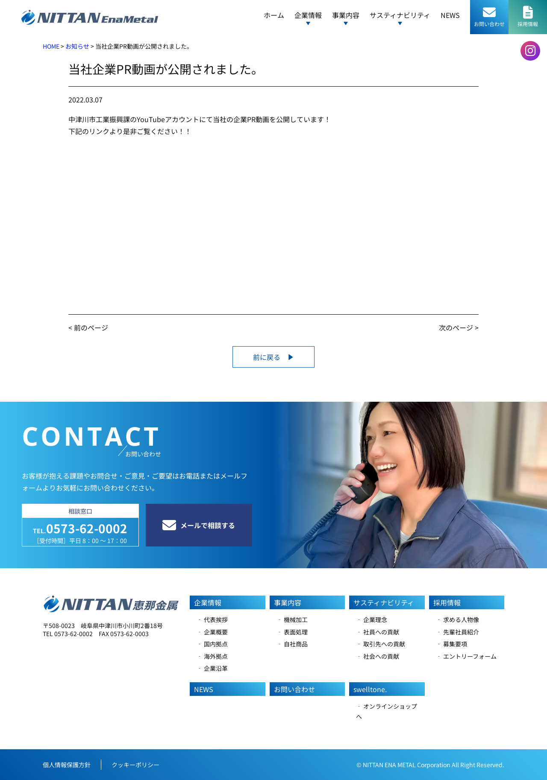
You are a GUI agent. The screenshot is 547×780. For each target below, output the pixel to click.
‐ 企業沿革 (212, 668)
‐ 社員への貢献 (377, 632)
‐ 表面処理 (292, 632)
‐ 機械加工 (292, 619)
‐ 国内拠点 (212, 644)
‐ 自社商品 (292, 644)
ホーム (274, 15)
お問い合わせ (294, 689)
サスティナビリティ (383, 602)
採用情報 (447, 602)
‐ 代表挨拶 (212, 619)
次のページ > (459, 327)
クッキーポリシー (135, 764)
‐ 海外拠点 (212, 656)
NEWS (450, 15)
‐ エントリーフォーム (466, 656)
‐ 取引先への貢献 (380, 644)
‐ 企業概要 (212, 632)
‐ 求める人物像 (457, 619)
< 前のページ (88, 327)
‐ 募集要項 (451, 644)
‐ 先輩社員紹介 (457, 632)
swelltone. (370, 689)
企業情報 (207, 602)
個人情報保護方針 (67, 764)
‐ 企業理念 (371, 619)
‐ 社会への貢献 (377, 656)
